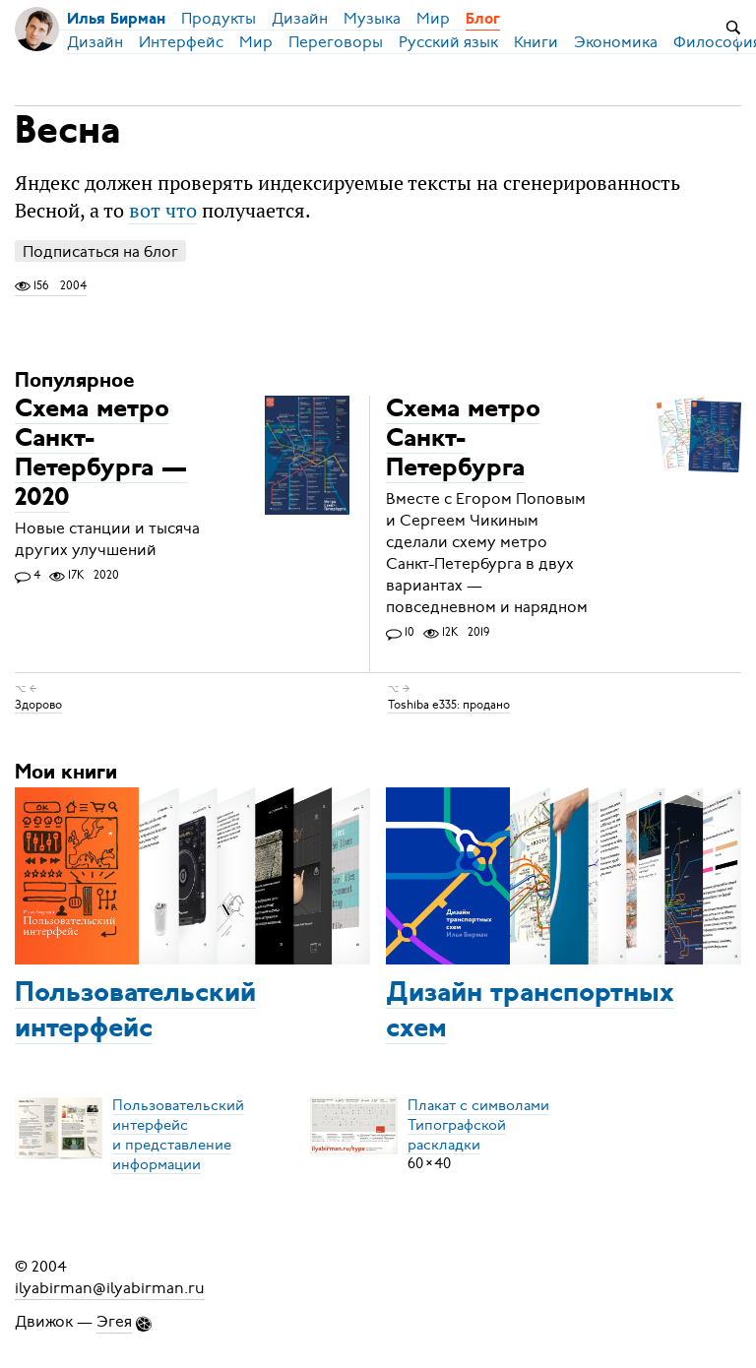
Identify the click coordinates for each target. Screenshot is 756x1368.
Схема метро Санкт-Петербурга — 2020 (101, 454)
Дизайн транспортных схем (530, 1011)
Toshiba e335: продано (449, 705)
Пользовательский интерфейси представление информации (178, 1133)
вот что (163, 210)
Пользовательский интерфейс (135, 1011)
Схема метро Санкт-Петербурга (463, 439)
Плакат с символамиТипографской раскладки (478, 1123)
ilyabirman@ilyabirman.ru (110, 1288)
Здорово (38, 705)
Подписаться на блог (100, 251)
